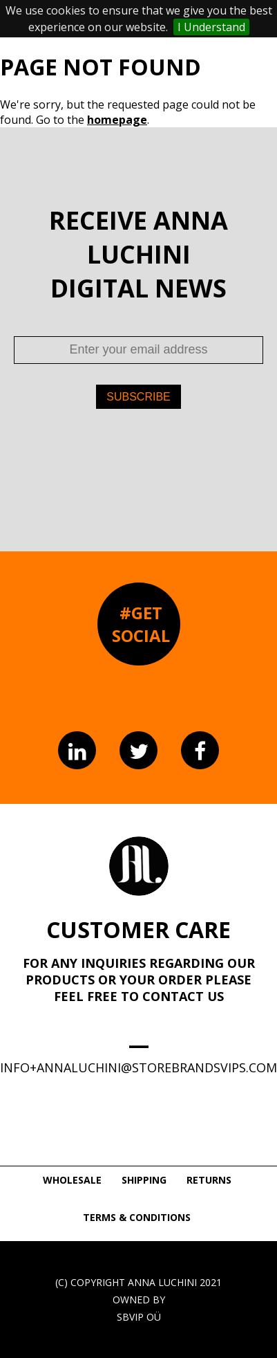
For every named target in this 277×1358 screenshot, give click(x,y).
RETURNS (209, 1179)
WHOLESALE (72, 1179)
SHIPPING (144, 1179)
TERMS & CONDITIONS (137, 1217)
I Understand (211, 27)
